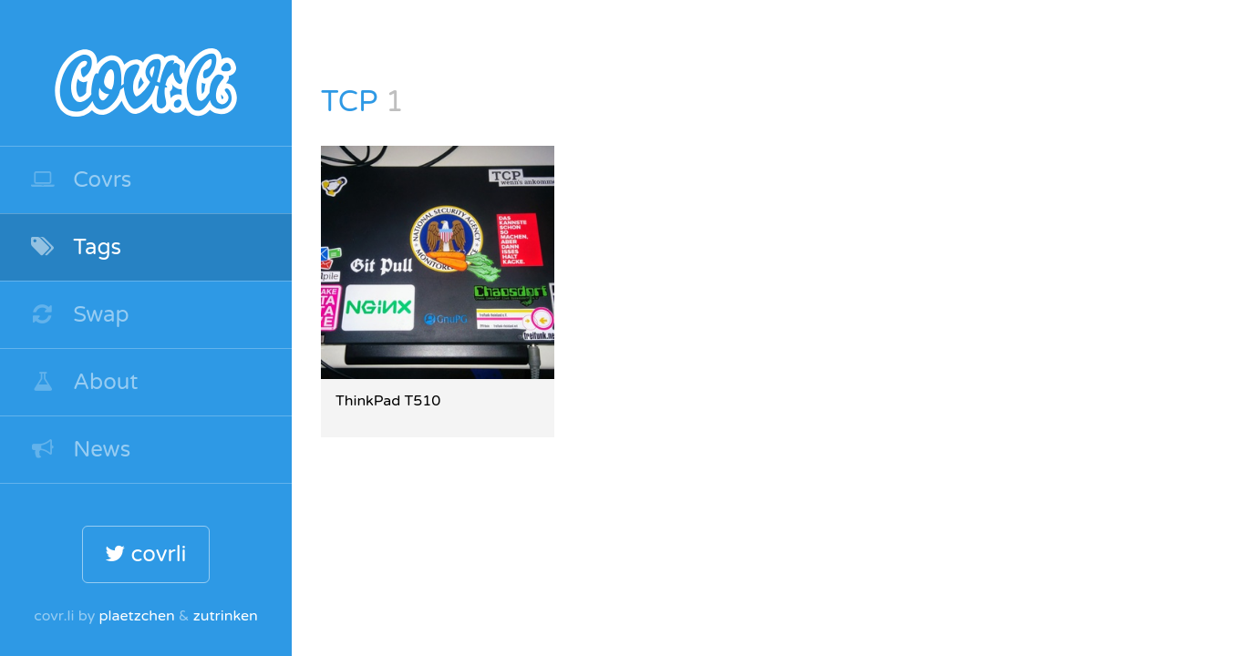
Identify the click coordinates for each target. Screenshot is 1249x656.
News (79, 449)
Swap (79, 315)
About (84, 382)
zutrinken (225, 616)
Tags (75, 247)
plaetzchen (136, 616)
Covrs (80, 180)
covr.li (146, 73)
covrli (145, 554)
